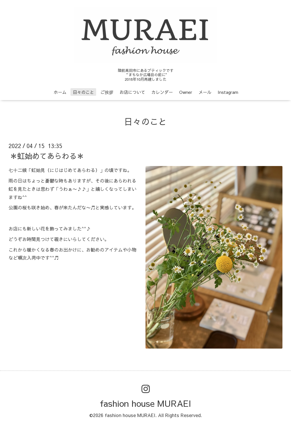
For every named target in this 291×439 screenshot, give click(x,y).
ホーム (60, 92)
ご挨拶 (106, 92)
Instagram (228, 92)
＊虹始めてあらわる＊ (47, 156)
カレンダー (162, 92)
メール (205, 92)
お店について (132, 92)
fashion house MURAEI (145, 403)
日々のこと (83, 92)
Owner (185, 92)
